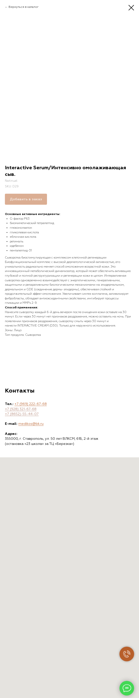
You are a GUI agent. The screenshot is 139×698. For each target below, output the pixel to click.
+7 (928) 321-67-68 (20, 409)
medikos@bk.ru (31, 424)
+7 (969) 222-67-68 (30, 404)
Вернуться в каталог (24, 7)
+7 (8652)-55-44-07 (22, 414)
